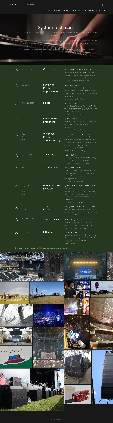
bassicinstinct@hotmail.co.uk (15, 5)
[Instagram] (102, 5)
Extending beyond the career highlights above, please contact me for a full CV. (42, 248)
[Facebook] (100, 5)
